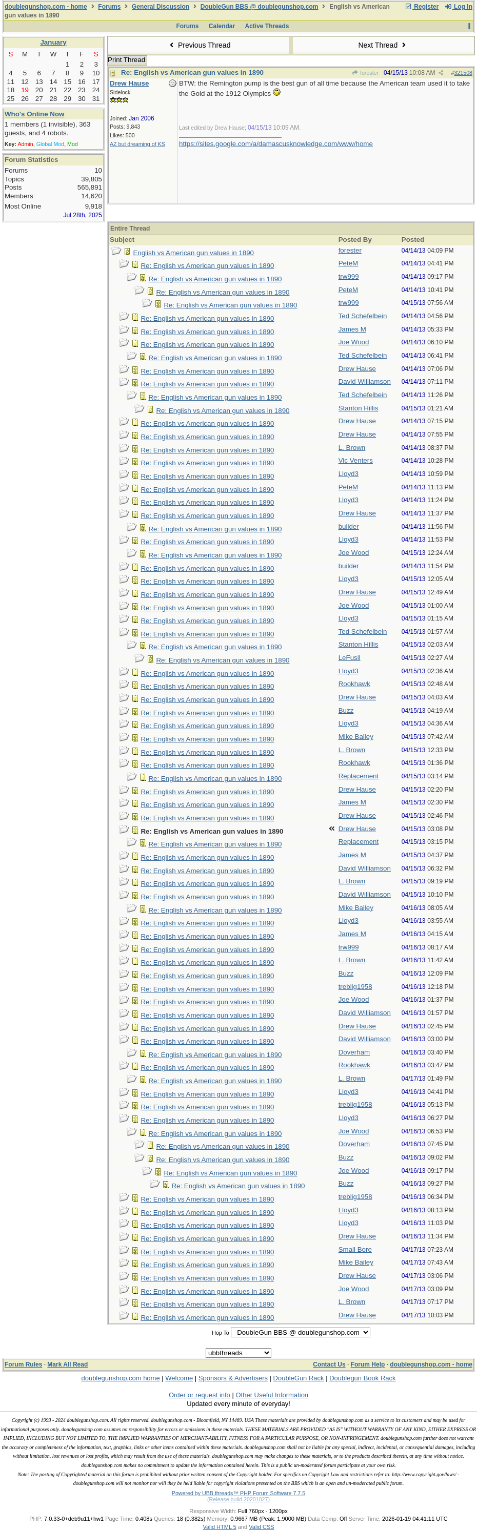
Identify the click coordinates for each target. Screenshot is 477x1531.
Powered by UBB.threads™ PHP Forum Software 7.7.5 (238, 1493)
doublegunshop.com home (120, 1378)
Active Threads (267, 26)
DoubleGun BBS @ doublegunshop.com (260, 6)
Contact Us (329, 1364)
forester (365, 73)
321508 (463, 73)
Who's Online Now (34, 114)
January (53, 42)
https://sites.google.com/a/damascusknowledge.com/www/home (276, 144)
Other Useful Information (271, 1395)
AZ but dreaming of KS (137, 144)
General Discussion (160, 6)
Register (422, 6)
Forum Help (368, 1364)
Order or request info (199, 1395)
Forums (109, 6)
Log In (458, 6)
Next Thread (383, 45)
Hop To (220, 1333)
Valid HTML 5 (219, 1527)
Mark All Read (67, 1364)
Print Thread (126, 60)
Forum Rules (23, 1364)
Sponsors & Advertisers (233, 1378)
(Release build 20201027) (238, 1499)
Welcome (179, 1378)
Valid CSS (261, 1527)
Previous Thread (199, 45)
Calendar (222, 26)
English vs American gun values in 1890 (193, 253)
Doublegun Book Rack (362, 1378)
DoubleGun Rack (298, 1378)
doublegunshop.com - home (46, 6)
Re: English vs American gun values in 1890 (192, 72)
